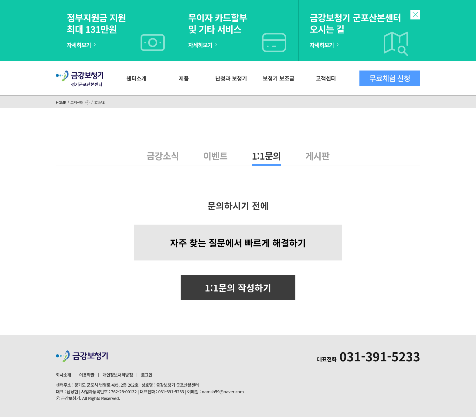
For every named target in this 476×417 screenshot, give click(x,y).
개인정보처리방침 (118, 375)
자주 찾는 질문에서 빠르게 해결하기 (238, 242)
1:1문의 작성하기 (238, 287)
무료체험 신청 (389, 78)
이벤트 (215, 155)
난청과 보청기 (231, 78)
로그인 (146, 375)
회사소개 (63, 375)
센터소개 (136, 78)
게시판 (317, 155)
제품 (184, 78)
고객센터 (326, 78)
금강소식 (163, 155)
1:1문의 (266, 155)
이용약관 (86, 375)
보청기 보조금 (278, 78)
